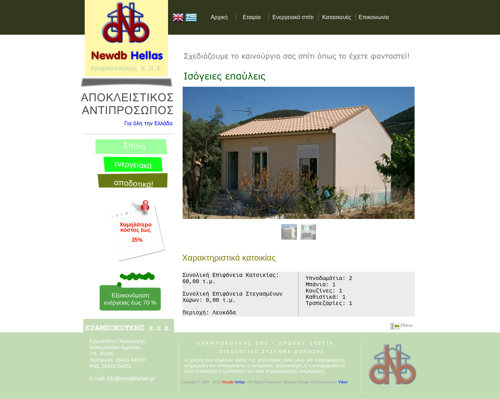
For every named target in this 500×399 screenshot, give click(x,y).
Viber (343, 382)
